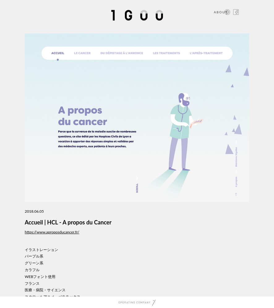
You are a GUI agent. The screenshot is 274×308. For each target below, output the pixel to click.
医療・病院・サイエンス (45, 290)
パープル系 (34, 256)
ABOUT (221, 12)
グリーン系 (34, 263)
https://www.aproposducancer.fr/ (52, 232)
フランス (32, 283)
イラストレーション (41, 249)
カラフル (32, 269)
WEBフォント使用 (40, 276)
